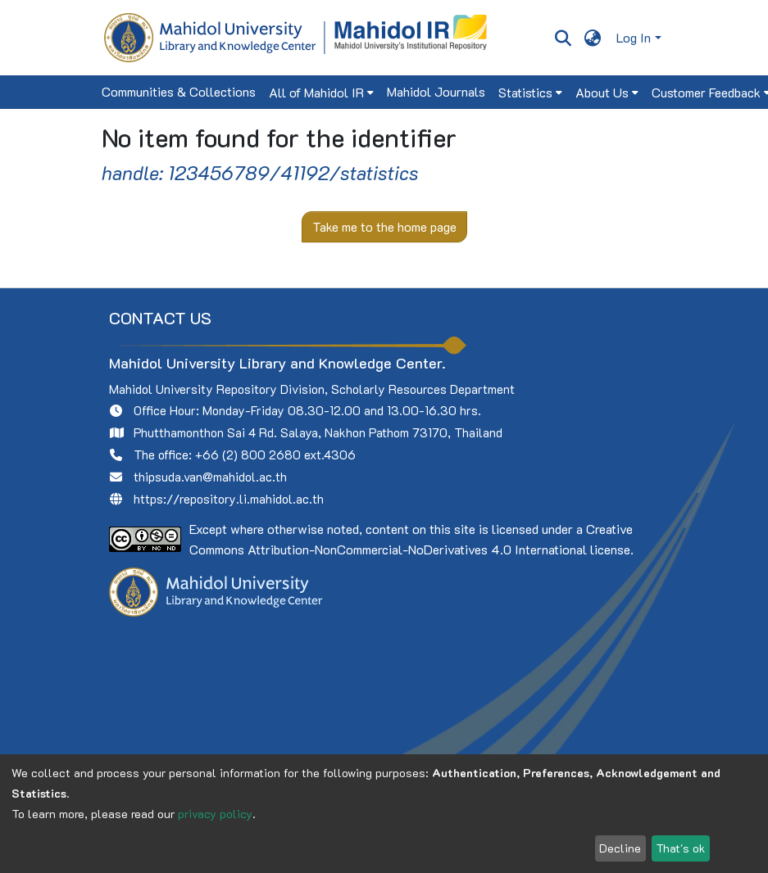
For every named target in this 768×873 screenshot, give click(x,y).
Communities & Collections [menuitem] (179, 91)
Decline (620, 848)
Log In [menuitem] (633, 37)
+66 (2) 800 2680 (248, 454)
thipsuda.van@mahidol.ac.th (210, 476)
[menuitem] (592, 37)
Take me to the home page (384, 226)
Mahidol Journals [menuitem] (436, 91)
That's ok (680, 848)
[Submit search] (563, 37)
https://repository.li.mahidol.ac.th (229, 499)
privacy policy (215, 813)
